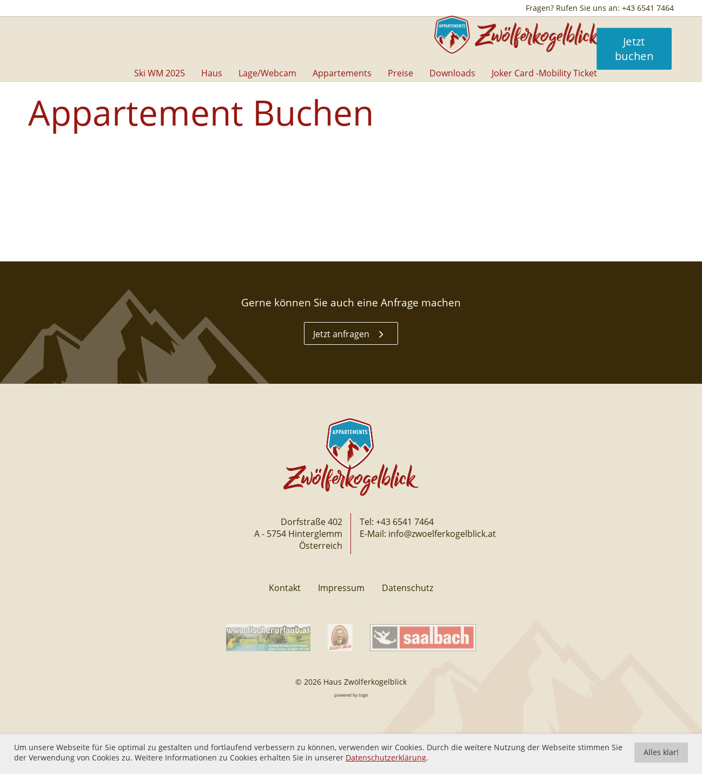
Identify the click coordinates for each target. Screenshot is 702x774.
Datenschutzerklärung (386, 758)
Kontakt (285, 588)
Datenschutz (407, 588)
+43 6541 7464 (405, 522)
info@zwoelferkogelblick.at (442, 534)
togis (363, 695)
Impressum (341, 588)
